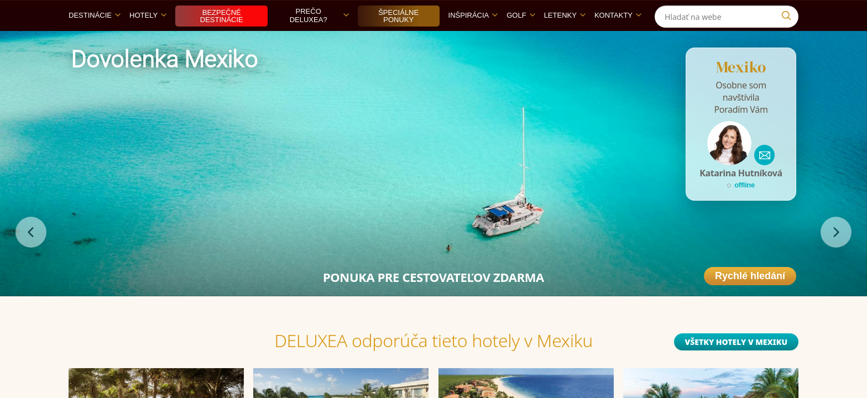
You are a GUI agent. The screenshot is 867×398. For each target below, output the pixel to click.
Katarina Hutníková (740, 198)
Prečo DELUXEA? (319, 41)
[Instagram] (788, 13)
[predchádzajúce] (30, 257)
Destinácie (95, 40)
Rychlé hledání (750, 301)
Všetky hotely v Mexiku (736, 367)
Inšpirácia (473, 40)
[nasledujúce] (836, 257)
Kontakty (617, 40)
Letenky (565, 40)
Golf (520, 40)
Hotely (147, 40)
